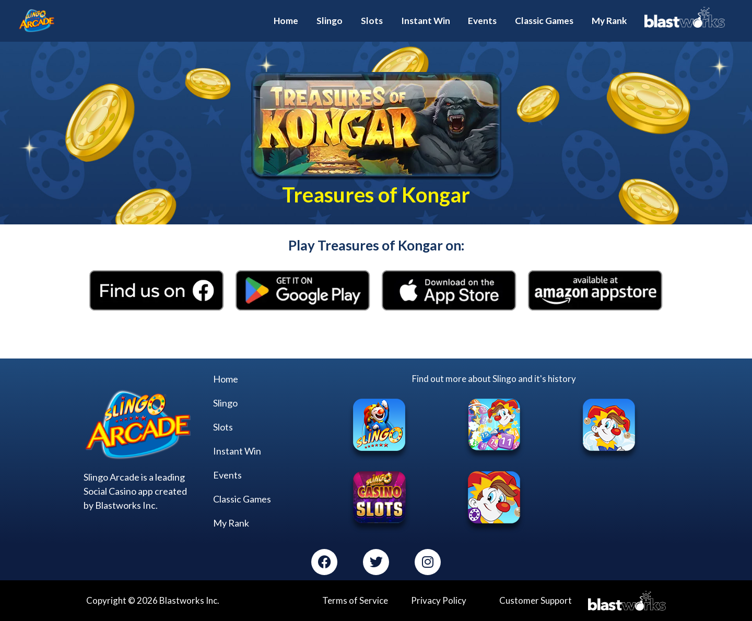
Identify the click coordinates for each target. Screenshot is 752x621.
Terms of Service (355, 600)
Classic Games (242, 499)
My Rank (231, 523)
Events (227, 475)
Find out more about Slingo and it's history (494, 378)
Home (225, 379)
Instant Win (237, 451)
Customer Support (535, 600)
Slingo (225, 403)
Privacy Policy (438, 600)
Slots (223, 427)
